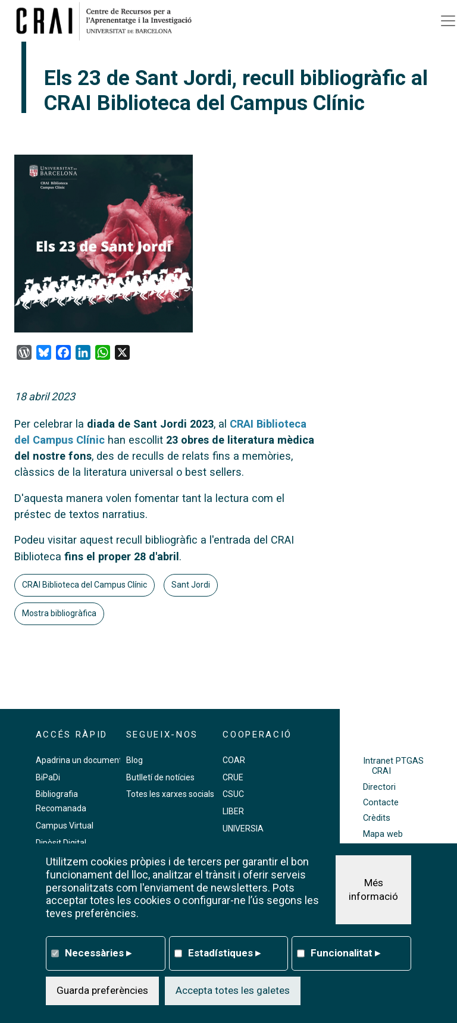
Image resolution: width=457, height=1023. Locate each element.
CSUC (233, 794)
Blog (134, 760)
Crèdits (376, 818)
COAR (234, 760)
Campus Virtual (64, 825)
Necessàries (98, 953)
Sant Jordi (190, 584)
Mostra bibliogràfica (59, 613)
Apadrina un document (79, 760)
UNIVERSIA (243, 828)
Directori (379, 787)
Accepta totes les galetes (233, 990)
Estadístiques (224, 953)
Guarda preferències (102, 990)
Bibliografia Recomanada (61, 801)
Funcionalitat (345, 953)
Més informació (373, 890)
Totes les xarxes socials (170, 794)
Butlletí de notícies (160, 777)
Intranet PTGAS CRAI (393, 766)
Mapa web (383, 834)
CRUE (233, 777)
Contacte (381, 803)
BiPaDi (48, 777)
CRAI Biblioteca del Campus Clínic (84, 584)
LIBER (233, 811)
